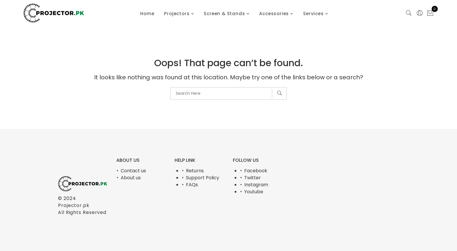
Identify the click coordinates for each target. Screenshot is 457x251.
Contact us (133, 170)
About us (131, 177)
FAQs (192, 184)
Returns (195, 170)
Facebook (255, 170)
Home (147, 13)
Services (313, 13)
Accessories (274, 13)
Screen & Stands (224, 13)
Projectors (176, 13)
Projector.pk (73, 205)
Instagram (256, 184)
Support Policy (202, 177)
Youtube (253, 191)
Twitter (252, 177)
